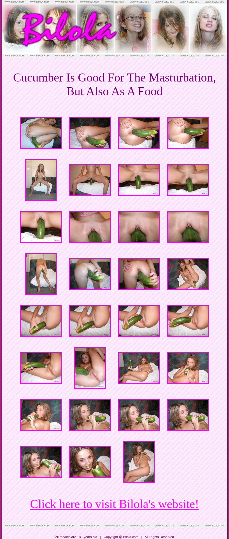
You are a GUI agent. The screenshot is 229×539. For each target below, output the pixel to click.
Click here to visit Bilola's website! (114, 503)
